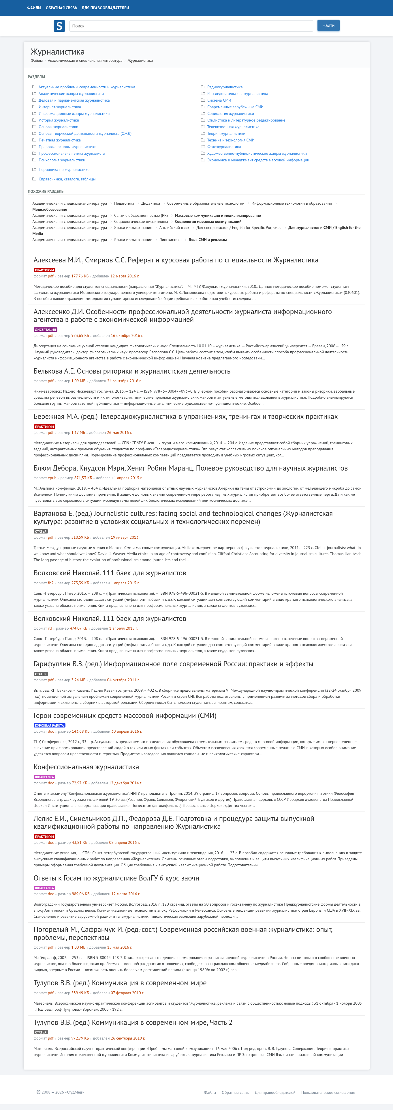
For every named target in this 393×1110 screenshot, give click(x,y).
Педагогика (124, 203)
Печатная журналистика (57, 140)
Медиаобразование (50, 209)
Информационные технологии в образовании (291, 203)
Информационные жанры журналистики (72, 113)
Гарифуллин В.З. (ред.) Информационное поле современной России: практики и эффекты (173, 663)
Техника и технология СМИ (228, 140)
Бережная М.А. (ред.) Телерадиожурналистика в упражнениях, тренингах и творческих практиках (186, 416)
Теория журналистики (224, 133)
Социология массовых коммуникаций (208, 221)
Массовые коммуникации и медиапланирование (218, 215)
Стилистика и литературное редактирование (243, 120)
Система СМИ (216, 100)
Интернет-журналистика (57, 106)
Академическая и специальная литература (85, 60)
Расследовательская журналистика (235, 93)
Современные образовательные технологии (206, 203)
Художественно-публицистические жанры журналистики (254, 153)
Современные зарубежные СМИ (233, 106)
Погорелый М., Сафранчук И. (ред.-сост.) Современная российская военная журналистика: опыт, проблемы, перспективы (183, 933)
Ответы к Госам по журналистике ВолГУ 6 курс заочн (117, 878)
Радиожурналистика (222, 86)
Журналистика (140, 60)
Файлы (34, 7)
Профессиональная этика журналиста (69, 153)
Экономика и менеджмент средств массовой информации (255, 160)
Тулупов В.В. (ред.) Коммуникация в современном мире (120, 982)
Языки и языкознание (133, 227)
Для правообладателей (105, 7)
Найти (328, 25)
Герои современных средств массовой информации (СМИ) (125, 715)
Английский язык (174, 227)
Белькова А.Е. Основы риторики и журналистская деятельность (132, 371)
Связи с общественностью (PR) (141, 215)
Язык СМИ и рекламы (208, 239)
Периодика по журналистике (62, 169)
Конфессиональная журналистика (86, 766)
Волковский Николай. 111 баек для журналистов (110, 572)
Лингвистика (170, 239)
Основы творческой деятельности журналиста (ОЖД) (83, 133)
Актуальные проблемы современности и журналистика (84, 86)
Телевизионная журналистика (231, 126)
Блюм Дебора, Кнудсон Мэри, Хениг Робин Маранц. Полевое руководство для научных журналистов (191, 468)
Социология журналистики (228, 113)
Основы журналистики (56, 126)
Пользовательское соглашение (328, 1092)
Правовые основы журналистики (65, 146)
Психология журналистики (59, 160)
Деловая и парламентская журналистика (72, 100)
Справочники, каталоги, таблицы (65, 179)
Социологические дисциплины (141, 221)
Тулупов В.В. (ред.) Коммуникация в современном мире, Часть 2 (133, 1022)
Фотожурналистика (221, 146)
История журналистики (56, 120)
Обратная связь (61, 7)
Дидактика (150, 203)
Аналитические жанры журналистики (69, 93)
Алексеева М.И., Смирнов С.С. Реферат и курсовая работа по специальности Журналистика (176, 259)
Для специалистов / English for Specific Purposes (238, 227)
